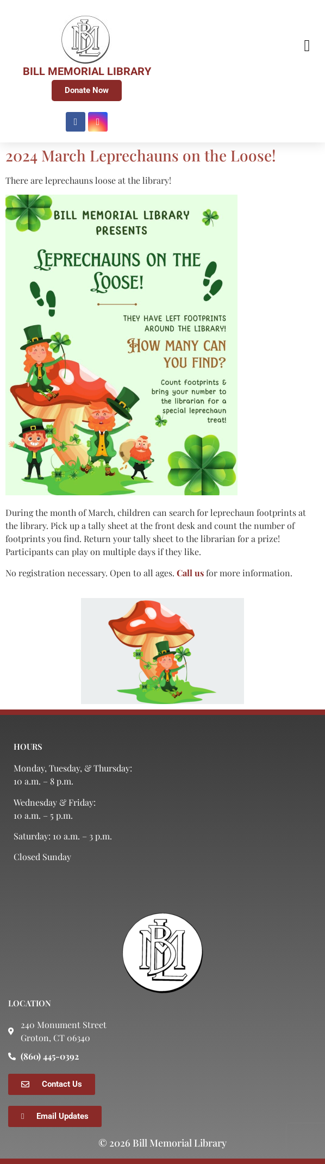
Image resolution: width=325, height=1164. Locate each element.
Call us (190, 572)
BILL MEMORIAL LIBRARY (87, 71)
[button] (307, 45)
